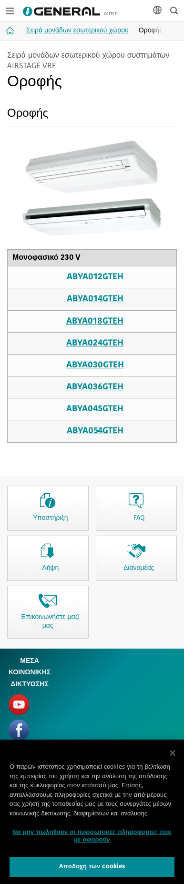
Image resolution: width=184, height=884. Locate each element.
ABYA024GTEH (94, 343)
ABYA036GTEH (94, 387)
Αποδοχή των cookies (92, 870)
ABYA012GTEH (95, 277)
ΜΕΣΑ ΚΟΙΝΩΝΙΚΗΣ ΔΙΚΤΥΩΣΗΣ (30, 673)
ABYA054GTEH (95, 431)
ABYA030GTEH (95, 365)
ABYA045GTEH (94, 409)
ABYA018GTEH (94, 321)
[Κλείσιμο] (172, 755)
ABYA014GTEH (95, 299)
